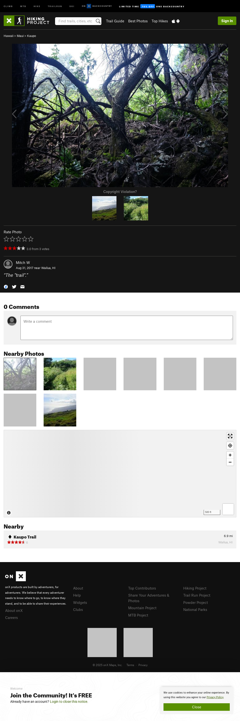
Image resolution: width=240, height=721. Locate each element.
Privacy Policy (215, 697)
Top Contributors (142, 588)
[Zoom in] (230, 455)
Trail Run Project (196, 595)
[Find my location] (230, 445)
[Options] (228, 509)
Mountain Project (142, 608)
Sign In (227, 20)
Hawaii (8, 36)
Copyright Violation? (120, 191)
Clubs (78, 609)
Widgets (80, 602)
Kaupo (31, 36)
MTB (23, 6)
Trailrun (55, 6)
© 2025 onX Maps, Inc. (107, 665)
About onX (14, 610)
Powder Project (195, 602)
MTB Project (138, 615)
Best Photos (138, 21)
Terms (130, 665)
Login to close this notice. (69, 702)
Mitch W (23, 262)
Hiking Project (194, 588)
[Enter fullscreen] (230, 436)
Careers (11, 617)
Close (196, 707)
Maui (20, 36)
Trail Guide (115, 21)
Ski (72, 6)
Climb (8, 6)
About (78, 588)
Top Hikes (160, 21)
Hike (37, 6)
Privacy (143, 665)
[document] (196, 700)
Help (77, 595)
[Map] (120, 473)
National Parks (195, 609)
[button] (6, 286)
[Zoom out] (230, 462)
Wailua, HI (48, 268)
